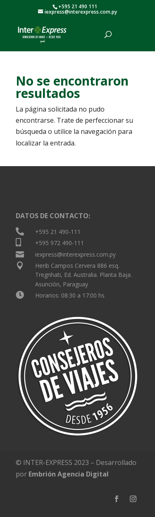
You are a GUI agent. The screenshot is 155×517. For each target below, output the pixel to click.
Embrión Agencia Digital (69, 474)
